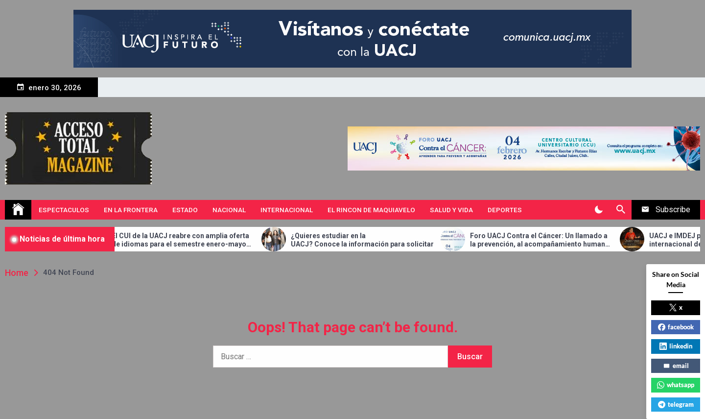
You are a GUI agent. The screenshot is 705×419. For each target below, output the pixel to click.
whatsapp (675, 385)
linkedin (675, 346)
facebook (676, 327)
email (676, 366)
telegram (676, 404)
